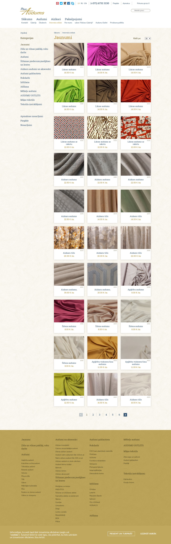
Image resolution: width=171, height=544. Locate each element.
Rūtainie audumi (27, 470)
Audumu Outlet (101, 23)
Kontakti (24, 23)
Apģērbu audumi (27, 460)
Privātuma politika (117, 23)
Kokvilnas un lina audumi (30, 463)
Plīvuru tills (25, 476)
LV (79, 3)
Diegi (57, 509)
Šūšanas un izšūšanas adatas (65, 493)
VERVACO (94, 505)
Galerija (33, 23)
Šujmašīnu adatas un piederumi (67, 496)
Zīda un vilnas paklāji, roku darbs (35, 447)
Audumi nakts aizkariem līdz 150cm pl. (69, 455)
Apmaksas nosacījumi (31, 116)
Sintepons (93, 464)
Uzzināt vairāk (148, 534)
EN (85, 3)
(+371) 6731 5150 (100, 3)
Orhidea (93, 489)
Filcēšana (93, 454)
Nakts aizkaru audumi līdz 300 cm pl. (69, 458)
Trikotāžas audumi (28, 467)
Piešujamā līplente (96, 467)
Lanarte (92, 493)
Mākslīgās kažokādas (29, 486)
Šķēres (58, 499)
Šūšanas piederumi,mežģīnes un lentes (70, 479)
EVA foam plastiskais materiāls (101, 451)
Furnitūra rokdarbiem (98, 461)
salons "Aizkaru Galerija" (84, 23)
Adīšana (24, 86)
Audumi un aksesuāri (66, 439)
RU (82, 3)
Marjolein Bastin (96, 496)
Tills (22, 479)
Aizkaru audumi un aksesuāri (35, 69)
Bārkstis (58, 468)
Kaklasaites (128, 479)
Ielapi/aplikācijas (96, 470)
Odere (23, 483)
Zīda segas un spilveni (132, 457)
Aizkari (56, 19)
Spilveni (92, 499)
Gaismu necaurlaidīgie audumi (66, 448)
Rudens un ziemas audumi (31, 492)
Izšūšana (24, 82)
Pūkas (57, 522)
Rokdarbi (25, 77)
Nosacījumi (26, 125)
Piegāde (116, 3)
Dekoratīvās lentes (97, 474)
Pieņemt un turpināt (121, 534)
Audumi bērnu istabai (63, 464)
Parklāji (126, 463)
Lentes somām (61, 512)
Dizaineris (42, 23)
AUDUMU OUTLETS (30, 95)
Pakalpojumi (73, 19)
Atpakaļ (23, 33)
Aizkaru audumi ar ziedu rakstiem (67, 461)
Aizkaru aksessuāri (62, 474)
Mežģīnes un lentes (62, 486)
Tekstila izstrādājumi (31, 104)
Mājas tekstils (27, 99)
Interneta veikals (55, 23)
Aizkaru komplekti (62, 445)
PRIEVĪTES (59, 490)
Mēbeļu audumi (28, 91)
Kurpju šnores (129, 482)
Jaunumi (25, 44)
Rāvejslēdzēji (60, 515)
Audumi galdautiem (30, 73)
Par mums (68, 23)
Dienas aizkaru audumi (63, 452)
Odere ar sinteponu (28, 495)
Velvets (24, 473)
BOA (57, 518)
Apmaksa (126, 3)
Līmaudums (59, 506)
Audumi (41, 19)
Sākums (26, 19)
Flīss (23, 489)
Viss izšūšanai (95, 502)
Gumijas (58, 502)
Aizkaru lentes (60, 471)
